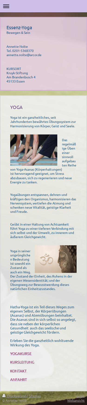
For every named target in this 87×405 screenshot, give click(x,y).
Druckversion (14, 396)
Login (81, 396)
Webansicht (76, 400)
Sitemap (35, 396)
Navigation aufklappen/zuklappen (43, 6)
